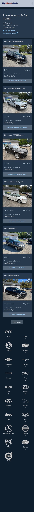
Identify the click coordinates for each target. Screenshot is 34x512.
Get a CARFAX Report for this (17, 80)
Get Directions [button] (9, 31)
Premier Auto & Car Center (12, 74)
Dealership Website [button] (10, 33)
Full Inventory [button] (17, 322)
